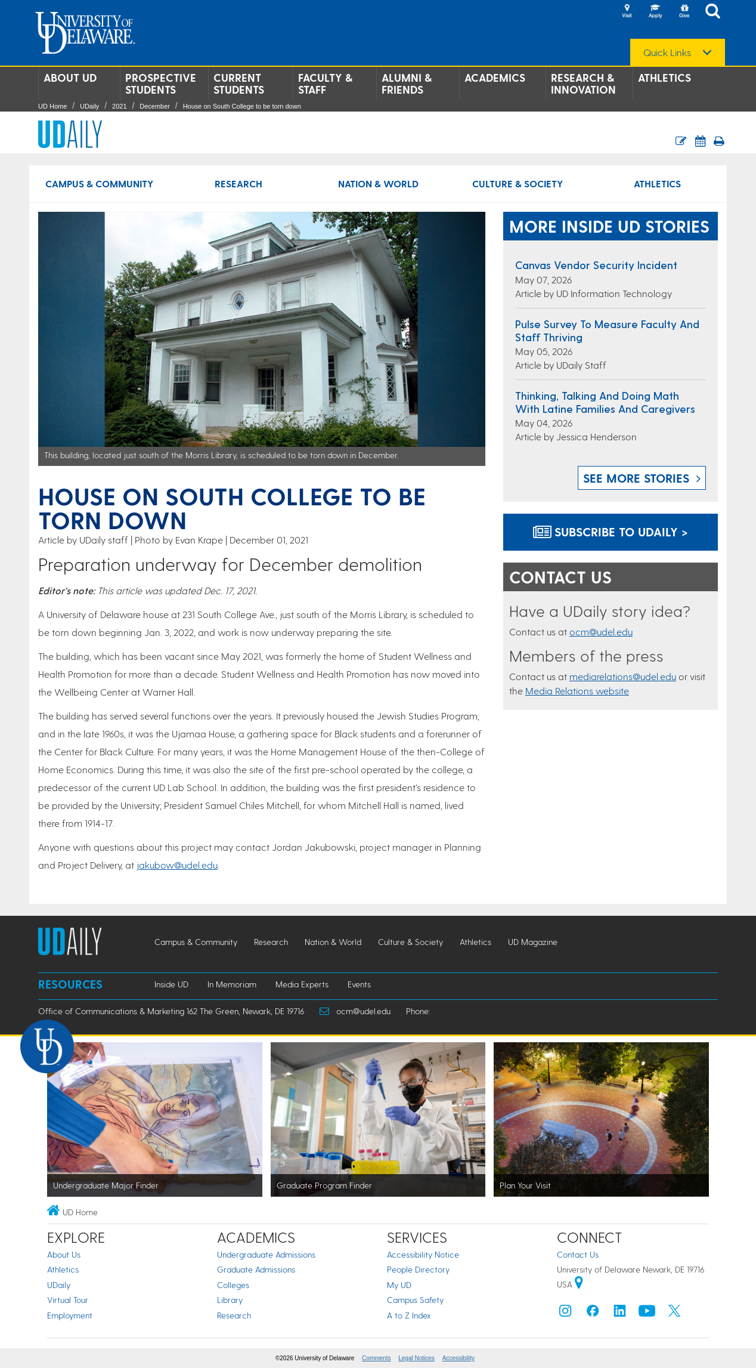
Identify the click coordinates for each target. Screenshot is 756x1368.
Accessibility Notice (423, 1254)
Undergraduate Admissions (266, 1254)
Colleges (233, 1285)
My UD (399, 1285)
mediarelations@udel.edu (622, 676)
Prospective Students (160, 83)
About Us (63, 1254)
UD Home (52, 106)
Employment (69, 1315)
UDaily (89, 106)
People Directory (418, 1269)
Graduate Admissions (256, 1269)
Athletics (664, 78)
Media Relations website (577, 690)
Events (359, 984)
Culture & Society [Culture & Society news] (517, 183)
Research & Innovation (583, 83)
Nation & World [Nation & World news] (378, 183)
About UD (70, 78)
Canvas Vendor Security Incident (596, 264)
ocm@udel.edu (601, 631)
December (155, 106)
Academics (494, 78)
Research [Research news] (238, 183)
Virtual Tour (67, 1300)
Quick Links (667, 52)
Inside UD (171, 984)
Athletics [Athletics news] (657, 183)
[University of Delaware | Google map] (579, 1284)
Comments (376, 1358)
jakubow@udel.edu (177, 864)
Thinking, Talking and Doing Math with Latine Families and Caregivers (605, 402)
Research (234, 1315)
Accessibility (458, 1358)
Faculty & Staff (325, 83)
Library (230, 1300)
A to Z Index (409, 1315)
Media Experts (302, 984)
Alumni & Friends (407, 83)
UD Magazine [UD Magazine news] (532, 942)
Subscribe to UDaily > (610, 531)
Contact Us (578, 1254)
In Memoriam (231, 984)
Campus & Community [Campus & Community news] (99, 183)
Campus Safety (415, 1300)
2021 (119, 106)
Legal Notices (416, 1358)
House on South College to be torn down (242, 106)
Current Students (238, 83)
